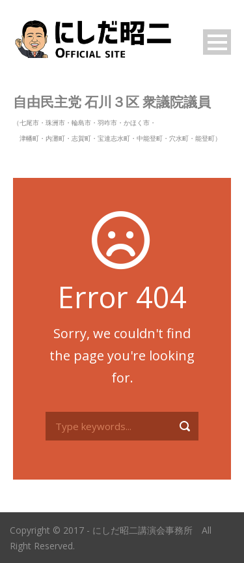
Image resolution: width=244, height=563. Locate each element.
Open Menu (217, 42)
